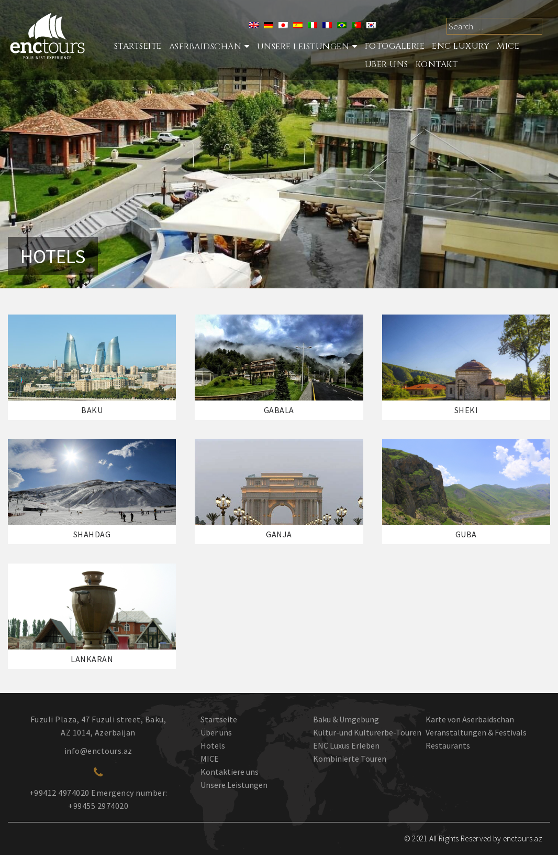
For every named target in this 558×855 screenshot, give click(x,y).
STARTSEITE (138, 46)
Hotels (212, 745)
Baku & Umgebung (346, 719)
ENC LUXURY (460, 46)
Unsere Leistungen (303, 46)
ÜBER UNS (386, 64)
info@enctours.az (98, 750)
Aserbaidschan (205, 46)
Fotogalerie (395, 46)
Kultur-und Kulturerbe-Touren (367, 732)
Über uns (216, 732)
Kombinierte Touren (349, 758)
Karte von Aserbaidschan (470, 719)
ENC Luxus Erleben (346, 745)
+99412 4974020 (59, 792)
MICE (508, 46)
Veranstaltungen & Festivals (476, 732)
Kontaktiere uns (229, 771)
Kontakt (437, 64)
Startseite (218, 719)
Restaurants (448, 745)
